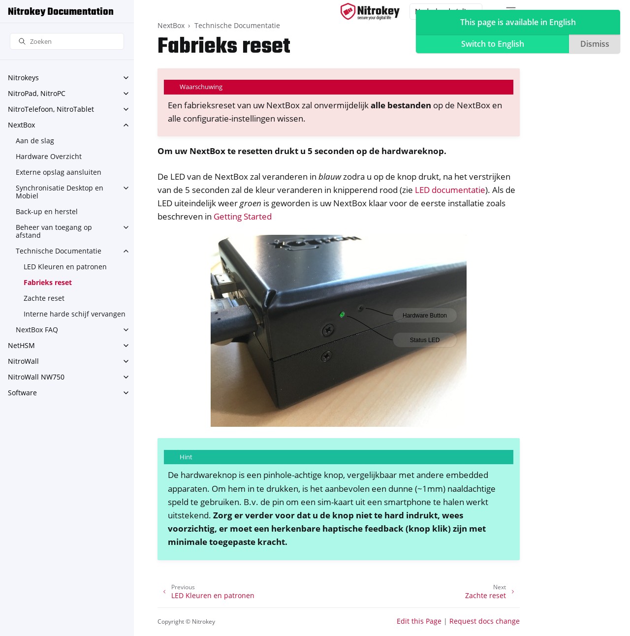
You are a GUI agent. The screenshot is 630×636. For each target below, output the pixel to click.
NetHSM (21, 345)
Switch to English (492, 43)
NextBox (21, 124)
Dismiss (594, 43)
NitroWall (23, 361)
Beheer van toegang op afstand (54, 231)
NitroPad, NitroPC (36, 93)
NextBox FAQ (37, 329)
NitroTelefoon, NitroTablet (51, 109)
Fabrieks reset (48, 282)
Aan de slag (35, 140)
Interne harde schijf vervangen (75, 313)
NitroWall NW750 (36, 377)
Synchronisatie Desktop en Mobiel (59, 191)
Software (22, 392)
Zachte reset (44, 298)
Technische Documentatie (58, 250)
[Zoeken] (67, 41)
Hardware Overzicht (49, 156)
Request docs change (484, 621)
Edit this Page (419, 621)
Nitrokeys (23, 77)
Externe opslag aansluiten (58, 172)
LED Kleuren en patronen (65, 266)
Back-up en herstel (47, 211)
